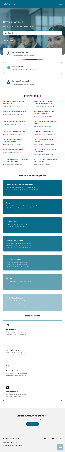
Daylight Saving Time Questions (14, 122)
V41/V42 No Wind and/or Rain (13, 150)
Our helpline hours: (12, 350)
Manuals (39, 40)
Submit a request (33, 425)
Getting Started (11, 329)
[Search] (32, 33)
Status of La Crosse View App (44, 132)
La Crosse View (18, 66)
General (9, 205)
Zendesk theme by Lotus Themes (12, 445)
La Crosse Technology (20, 52)
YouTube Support (12, 391)
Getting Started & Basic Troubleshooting (20, 186)
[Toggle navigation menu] (61, 4)
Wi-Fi (31, 40)
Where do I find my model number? (15, 112)
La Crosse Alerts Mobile (21, 81)
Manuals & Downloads (13, 371)
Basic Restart (22, 40)
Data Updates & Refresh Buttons (14, 132)
